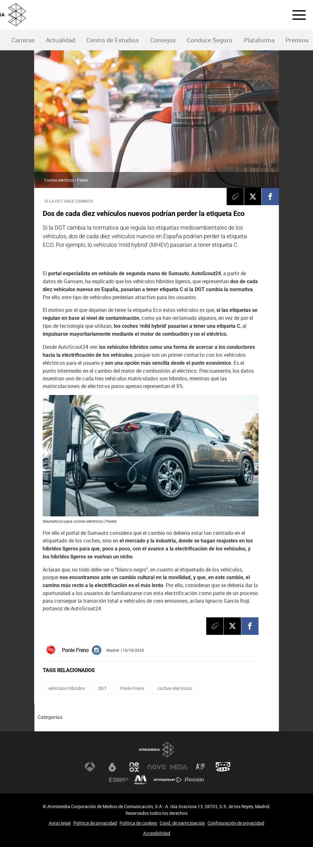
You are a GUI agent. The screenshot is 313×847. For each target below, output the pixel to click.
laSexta (112, 767)
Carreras (23, 40)
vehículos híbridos (66, 688)
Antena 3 (89, 767)
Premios (297, 40)
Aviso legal (60, 823)
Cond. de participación (182, 823)
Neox (134, 767)
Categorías (50, 717)
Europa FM (118, 780)
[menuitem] (23, 40)
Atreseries (200, 767)
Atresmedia (156, 750)
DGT (102, 688)
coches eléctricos (174, 688)
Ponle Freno (132, 688)
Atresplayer (167, 780)
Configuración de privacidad (235, 823)
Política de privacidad (95, 823)
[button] (295, 15)
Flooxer (194, 780)
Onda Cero (223, 767)
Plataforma (259, 40)
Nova (156, 767)
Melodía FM (140, 780)
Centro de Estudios (112, 40)
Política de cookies (138, 823)
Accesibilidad (156, 833)
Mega (178, 767)
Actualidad (60, 40)
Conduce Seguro (209, 40)
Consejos (163, 40)
